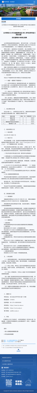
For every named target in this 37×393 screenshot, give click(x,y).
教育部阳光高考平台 (7, 357)
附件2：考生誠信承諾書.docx (9, 341)
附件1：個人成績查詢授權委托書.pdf (11, 340)
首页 (8, 15)
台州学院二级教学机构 (7, 364)
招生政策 (15, 15)
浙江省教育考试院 (6, 361)
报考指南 (11, 15)
